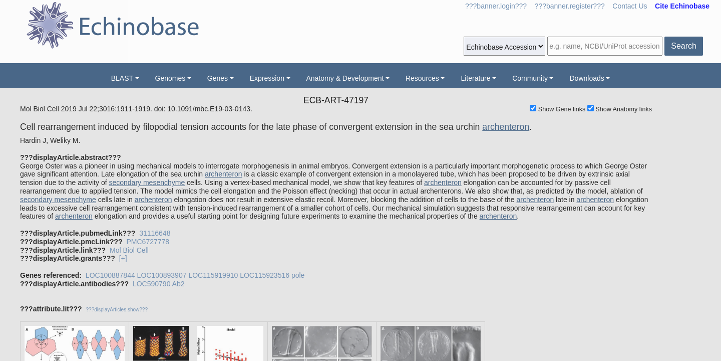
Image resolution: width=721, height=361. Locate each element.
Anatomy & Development (345, 78)
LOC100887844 (110, 275)
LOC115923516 (264, 275)
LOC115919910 (213, 275)
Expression (267, 78)
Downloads (586, 78)
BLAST (122, 78)
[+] (123, 258)
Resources (422, 78)
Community (530, 78)
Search (683, 46)
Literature (475, 78)
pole (297, 275)
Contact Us (629, 6)
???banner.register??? (570, 6)
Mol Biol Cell (129, 250)
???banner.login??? (496, 6)
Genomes (170, 78)
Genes (217, 78)
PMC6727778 (147, 242)
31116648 (154, 233)
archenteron (505, 127)
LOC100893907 (162, 275)
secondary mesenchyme (147, 182)
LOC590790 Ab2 (159, 284)
